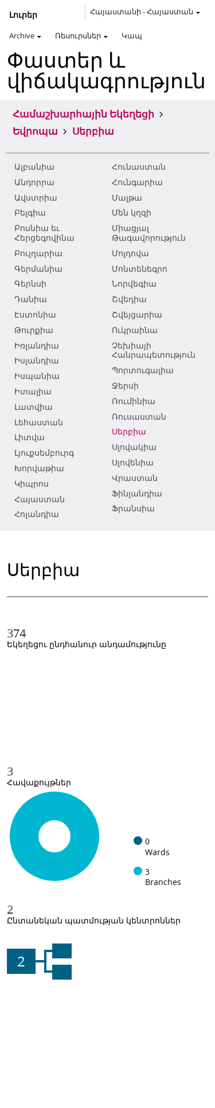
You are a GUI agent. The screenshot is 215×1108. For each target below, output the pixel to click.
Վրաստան (135, 478)
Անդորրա (34, 182)
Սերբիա (129, 431)
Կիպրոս (31, 484)
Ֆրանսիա (133, 508)
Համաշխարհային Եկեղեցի (83, 113)
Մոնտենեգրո (139, 269)
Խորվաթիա (39, 468)
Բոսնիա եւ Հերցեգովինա (44, 233)
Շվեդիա (129, 299)
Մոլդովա (130, 253)
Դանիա (30, 299)
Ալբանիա (34, 167)
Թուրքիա (33, 330)
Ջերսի (125, 385)
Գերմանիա (38, 269)
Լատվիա (33, 407)
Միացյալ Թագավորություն (149, 233)
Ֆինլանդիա (137, 493)
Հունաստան (139, 167)
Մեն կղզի (131, 212)
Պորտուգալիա (143, 370)
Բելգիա (30, 212)
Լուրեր (23, 15)
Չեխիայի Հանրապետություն (154, 350)
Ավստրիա (35, 197)
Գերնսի (30, 283)
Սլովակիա (134, 447)
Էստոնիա (35, 314)
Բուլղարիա (38, 253)
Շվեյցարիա (137, 314)
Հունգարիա (137, 182)
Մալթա (127, 197)
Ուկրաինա (135, 330)
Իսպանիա (37, 376)
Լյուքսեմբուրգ (44, 453)
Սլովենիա (133, 462)
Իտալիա (33, 391)
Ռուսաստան (139, 416)
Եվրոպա (35, 131)
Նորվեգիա (134, 283)
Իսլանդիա (36, 360)
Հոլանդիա (36, 514)
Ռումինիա (133, 401)
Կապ (132, 35)
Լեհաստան (38, 422)
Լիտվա (29, 437)
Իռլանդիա (36, 345)
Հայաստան (39, 499)
